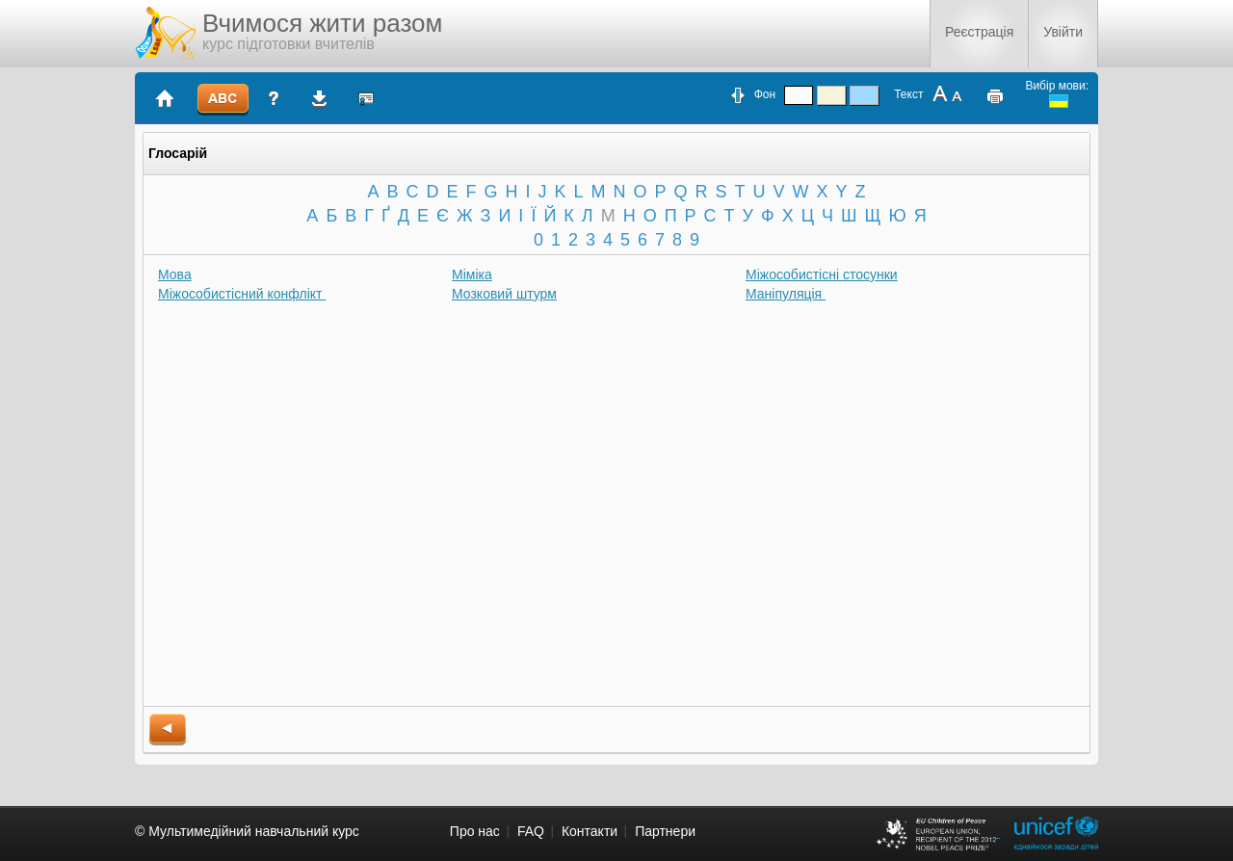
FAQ (530, 831)
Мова (175, 274)
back (167, 729)
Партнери (665, 831)
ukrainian (1058, 101)
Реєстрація (979, 31)
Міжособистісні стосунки (822, 274)
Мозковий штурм (504, 293)
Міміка (472, 274)
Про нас (475, 831)
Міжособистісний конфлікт (242, 293)
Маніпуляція (786, 293)
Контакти (589, 831)
